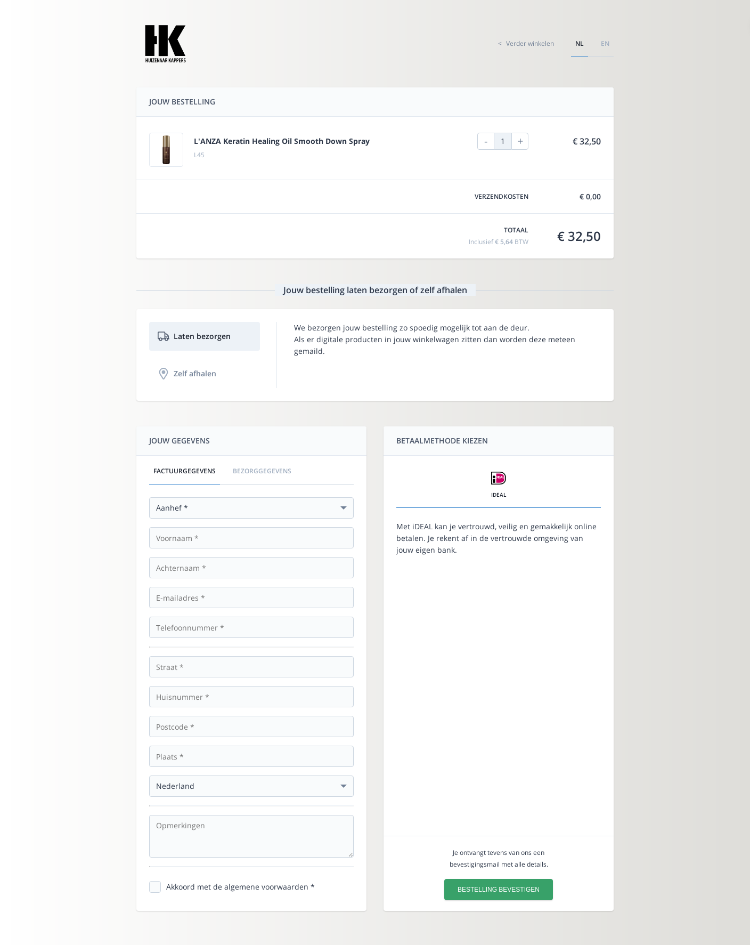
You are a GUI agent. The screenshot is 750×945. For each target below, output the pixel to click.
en (605, 43)
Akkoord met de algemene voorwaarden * (240, 887)
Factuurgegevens (184, 470)
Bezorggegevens (262, 470)
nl (579, 43)
